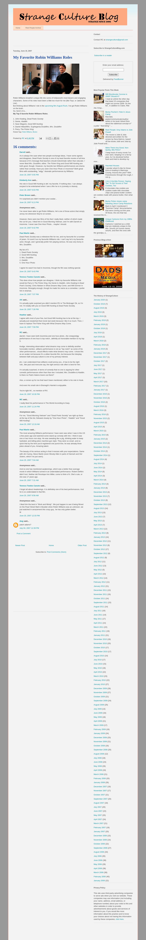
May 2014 (98, 472)
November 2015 (100, 418)
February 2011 (100, 631)
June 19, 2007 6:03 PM (29, 190)
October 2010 (99, 647)
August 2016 (99, 406)
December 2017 (100, 353)
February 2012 (100, 582)
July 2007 (98, 807)
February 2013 (100, 533)
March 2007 (99, 823)
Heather (23, 315)
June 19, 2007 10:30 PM (30, 394)
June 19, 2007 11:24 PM (30, 407)
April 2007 (98, 819)
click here (120, 919)
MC (21, 399)
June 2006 (98, 860)
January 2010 (99, 684)
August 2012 (99, 557)
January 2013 (99, 537)
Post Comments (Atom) (56, 552)
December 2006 (100, 836)
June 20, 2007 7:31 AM (29, 480)
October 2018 (99, 328)
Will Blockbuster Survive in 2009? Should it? (116, 95)
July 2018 (98, 332)
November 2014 (100, 447)
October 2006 (99, 844)
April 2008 (98, 770)
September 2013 (100, 504)
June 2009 (98, 713)
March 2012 (99, 578)
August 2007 (99, 803)
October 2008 (99, 746)
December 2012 (100, 541)
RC (21, 332)
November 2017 (100, 357)
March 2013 (99, 529)
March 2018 (99, 341)
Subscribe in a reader (103, 55)
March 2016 (99, 410)
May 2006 (98, 864)
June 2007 (98, 811)
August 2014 (99, 459)
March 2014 (99, 480)
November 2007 (100, 791)
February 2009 (100, 729)
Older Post (82, 545)
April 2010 (98, 672)
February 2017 (100, 386)
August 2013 (99, 508)
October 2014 (99, 451)
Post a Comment (24, 533)
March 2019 (99, 316)
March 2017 (99, 382)
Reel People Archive (33, 28)
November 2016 (100, 398)
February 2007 (100, 827)
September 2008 (100, 750)
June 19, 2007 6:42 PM (29, 228)
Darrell (22, 152)
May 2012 (98, 570)
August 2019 (99, 308)
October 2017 (99, 361)
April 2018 (98, 337)
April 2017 (98, 377)
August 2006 (99, 852)
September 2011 (100, 602)
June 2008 (98, 762)
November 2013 (100, 496)
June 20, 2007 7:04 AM (29, 460)
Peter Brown (25, 195)
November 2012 (100, 545)
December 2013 (100, 492)
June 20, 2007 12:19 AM (30, 424)
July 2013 (98, 512)
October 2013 (99, 500)
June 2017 (98, 369)
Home (18, 28)
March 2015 (99, 431)
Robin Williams (27, 132)
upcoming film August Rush (56, 106)
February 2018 (100, 345)
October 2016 (99, 402)
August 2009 (99, 705)
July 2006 (98, 856)
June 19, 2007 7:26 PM (29, 309)
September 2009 (100, 701)
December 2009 (100, 688)
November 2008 (100, 741)
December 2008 (100, 737)
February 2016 (100, 414)
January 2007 (99, 831)
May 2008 (98, 766)
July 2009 (98, 709)
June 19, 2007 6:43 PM (29, 271)
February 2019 (100, 320)
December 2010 (100, 639)
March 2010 (99, 676)
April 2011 (98, 623)
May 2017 (98, 373)
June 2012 (98, 566)
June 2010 (98, 664)
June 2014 (98, 467)
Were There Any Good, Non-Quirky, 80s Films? (117, 149)
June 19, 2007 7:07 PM (29, 294)
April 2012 (98, 574)
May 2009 (98, 717)
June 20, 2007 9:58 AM (29, 495)
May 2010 (98, 668)
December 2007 (100, 787)
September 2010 (100, 651)
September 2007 (100, 799)
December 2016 (100, 394)
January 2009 (99, 733)
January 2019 (99, 324)
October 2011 (99, 598)
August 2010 (99, 656)
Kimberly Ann (26, 180)
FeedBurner (119, 79)
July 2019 (98, 312)
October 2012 (99, 549)
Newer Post (20, 545)
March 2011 (99, 627)
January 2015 (99, 439)
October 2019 (99, 304)
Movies (35, 132)
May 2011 (98, 619)
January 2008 (99, 782)
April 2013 (98, 525)
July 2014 (98, 463)
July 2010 (98, 660)
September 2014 (100, 455)
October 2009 (99, 697)
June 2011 (98, 615)
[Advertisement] (46, 38)
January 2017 (99, 390)
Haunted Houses (112, 166)
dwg (21, 521)
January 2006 (99, 880)
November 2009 (100, 692)
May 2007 (98, 815)
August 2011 (99, 607)
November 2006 (100, 840)
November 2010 (100, 643)
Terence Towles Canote (30, 277)
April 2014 (98, 476)
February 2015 (100, 435)
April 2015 (98, 427)
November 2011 (100, 594)
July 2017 (98, 365)
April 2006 (98, 868)
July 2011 (98, 611)
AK (21, 300)
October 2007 (99, 795)
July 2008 (98, 758)
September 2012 (100, 553)
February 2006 (100, 876)
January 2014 (99, 488)
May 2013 (98, 521)
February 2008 (100, 778)
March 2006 (99, 872)
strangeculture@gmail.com (117, 40)
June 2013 (98, 517)
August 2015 (99, 422)
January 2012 (99, 586)
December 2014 (100, 443)
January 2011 (99, 635)
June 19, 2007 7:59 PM (29, 327)
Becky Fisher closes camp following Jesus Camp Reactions (118, 202)
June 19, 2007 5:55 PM (29, 175)
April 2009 (98, 721)
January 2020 (99, 300)
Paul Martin (25, 233)
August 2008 (99, 754)
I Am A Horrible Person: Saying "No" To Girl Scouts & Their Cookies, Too (118, 183)
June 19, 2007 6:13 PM (29, 202)
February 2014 (100, 484)
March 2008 (99, 774)
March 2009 (99, 725)
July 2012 (98, 561)
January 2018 (99, 349)
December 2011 (100, 590)
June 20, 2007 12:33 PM (30, 516)
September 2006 (100, 848)
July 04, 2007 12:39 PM (29, 528)
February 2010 (100, 680)
